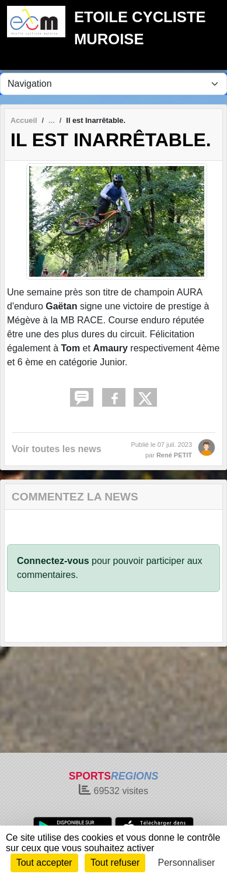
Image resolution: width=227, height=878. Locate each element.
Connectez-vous (53, 561)
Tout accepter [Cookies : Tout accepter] (44, 863)
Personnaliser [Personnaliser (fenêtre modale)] (186, 863)
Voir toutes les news (57, 449)
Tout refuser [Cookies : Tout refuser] (114, 863)
